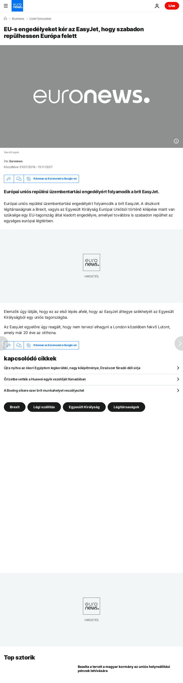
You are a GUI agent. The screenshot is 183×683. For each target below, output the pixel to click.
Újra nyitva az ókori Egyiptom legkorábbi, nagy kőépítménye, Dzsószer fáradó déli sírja (72, 368)
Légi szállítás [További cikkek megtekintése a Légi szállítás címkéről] (44, 407)
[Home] (5, 18)
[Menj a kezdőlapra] (17, 6)
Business (18, 18)
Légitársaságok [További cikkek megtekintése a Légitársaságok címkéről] (126, 407)
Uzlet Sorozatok (40, 18)
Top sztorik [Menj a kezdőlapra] (19, 657)
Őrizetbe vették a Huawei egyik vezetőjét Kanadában (45, 379)
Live (172, 6)
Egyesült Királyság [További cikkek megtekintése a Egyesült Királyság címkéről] (84, 407)
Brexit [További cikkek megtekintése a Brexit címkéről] (15, 407)
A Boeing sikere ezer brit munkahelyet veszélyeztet (44, 390)
